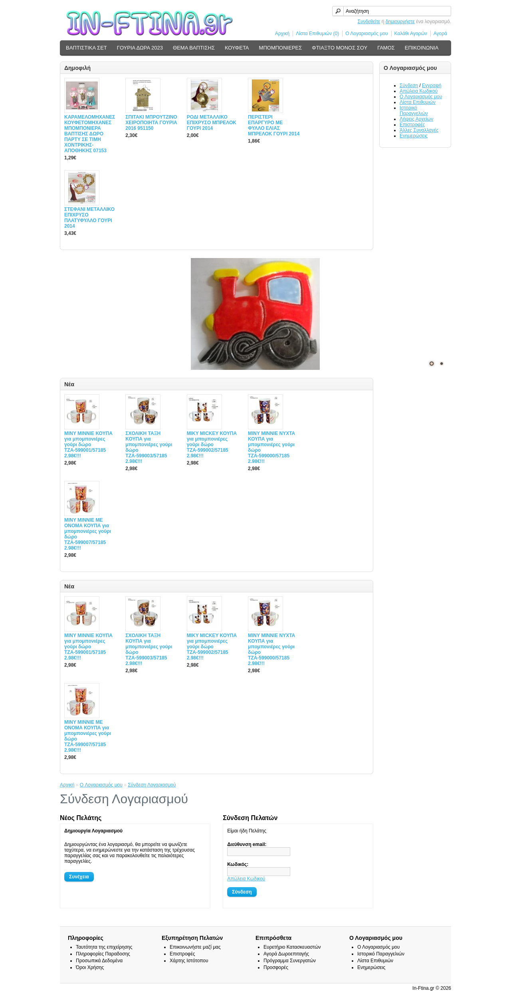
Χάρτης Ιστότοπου (189, 960)
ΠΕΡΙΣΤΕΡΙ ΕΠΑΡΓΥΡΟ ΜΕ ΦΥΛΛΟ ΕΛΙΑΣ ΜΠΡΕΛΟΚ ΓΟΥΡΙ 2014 (273, 125)
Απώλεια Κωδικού (419, 91)
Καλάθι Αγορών (410, 33)
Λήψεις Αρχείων (416, 119)
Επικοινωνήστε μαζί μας (195, 947)
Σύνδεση (409, 85)
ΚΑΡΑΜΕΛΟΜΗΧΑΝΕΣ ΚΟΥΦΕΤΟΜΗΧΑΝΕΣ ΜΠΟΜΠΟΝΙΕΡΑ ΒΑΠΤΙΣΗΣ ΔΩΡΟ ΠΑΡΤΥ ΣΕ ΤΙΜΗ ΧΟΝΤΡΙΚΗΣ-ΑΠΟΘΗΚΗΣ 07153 (89, 133)
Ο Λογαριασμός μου (366, 33)
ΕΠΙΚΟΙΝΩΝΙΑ (421, 48)
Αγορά (440, 33)
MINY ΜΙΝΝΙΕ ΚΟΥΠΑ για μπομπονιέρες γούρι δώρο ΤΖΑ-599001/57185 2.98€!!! (88, 445)
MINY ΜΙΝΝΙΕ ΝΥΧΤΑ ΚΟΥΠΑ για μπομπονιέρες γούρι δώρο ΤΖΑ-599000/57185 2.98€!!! (271, 447)
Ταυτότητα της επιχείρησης (104, 947)
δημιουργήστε (400, 21)
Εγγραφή (431, 85)
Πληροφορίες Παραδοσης (103, 954)
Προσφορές (275, 967)
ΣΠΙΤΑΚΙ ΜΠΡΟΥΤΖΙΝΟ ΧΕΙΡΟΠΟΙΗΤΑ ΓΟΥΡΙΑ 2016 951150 (151, 122)
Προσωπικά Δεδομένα (99, 960)
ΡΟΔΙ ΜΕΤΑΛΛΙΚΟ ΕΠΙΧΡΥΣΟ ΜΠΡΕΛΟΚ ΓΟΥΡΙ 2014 (211, 122)
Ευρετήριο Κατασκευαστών (292, 947)
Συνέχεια (79, 877)
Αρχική (282, 33)
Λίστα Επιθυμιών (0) (317, 33)
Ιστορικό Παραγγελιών (414, 110)
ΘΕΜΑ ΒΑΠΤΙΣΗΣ (194, 48)
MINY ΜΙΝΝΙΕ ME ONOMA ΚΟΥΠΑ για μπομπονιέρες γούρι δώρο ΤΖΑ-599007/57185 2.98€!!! (87, 534)
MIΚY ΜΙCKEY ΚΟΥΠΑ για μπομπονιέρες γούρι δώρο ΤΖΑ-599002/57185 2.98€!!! (212, 445)
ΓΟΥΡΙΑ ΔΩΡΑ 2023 (140, 48)
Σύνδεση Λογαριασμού (152, 785)
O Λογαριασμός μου (101, 785)
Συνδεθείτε (369, 21)
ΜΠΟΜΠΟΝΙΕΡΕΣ (280, 48)
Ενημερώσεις (414, 136)
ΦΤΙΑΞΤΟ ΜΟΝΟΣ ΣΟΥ (339, 48)
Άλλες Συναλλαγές (419, 130)
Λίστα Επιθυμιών (418, 102)
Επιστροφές (412, 124)
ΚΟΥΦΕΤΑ (237, 48)
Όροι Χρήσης (90, 967)
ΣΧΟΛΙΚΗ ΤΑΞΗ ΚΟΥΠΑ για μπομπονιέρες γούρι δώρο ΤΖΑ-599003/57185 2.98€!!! (148, 447)
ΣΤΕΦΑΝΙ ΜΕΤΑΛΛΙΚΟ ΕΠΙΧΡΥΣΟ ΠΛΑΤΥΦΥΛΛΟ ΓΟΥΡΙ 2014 (89, 218)
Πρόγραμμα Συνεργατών (289, 960)
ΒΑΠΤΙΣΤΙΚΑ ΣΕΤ (86, 48)
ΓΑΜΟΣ (386, 48)
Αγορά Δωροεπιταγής (286, 954)
